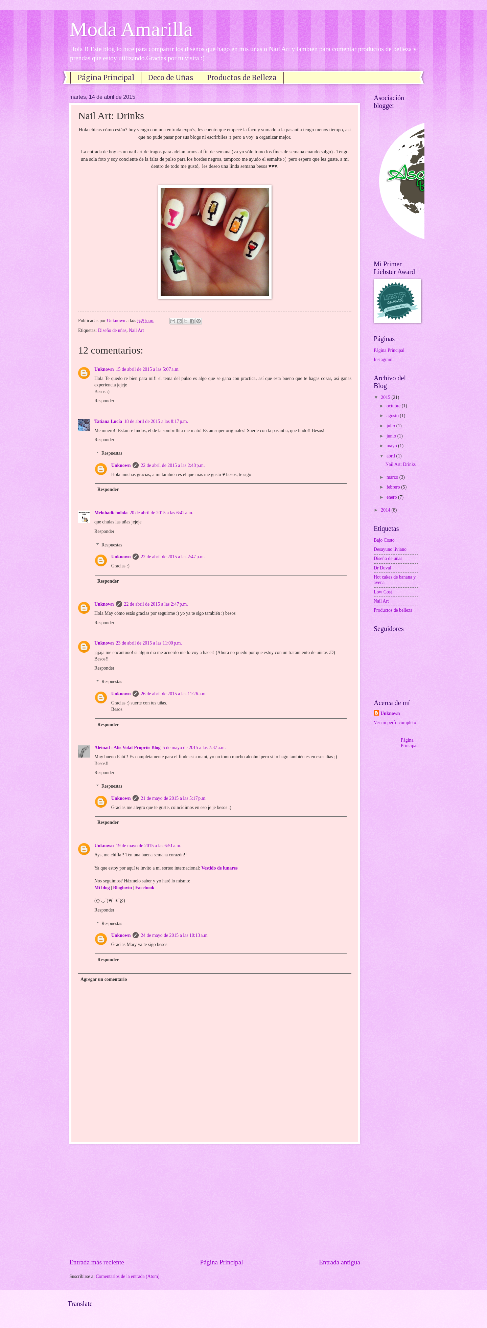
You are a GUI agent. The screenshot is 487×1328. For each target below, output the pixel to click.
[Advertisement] (214, 1200)
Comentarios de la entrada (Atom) (128, 1276)
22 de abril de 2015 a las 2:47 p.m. (173, 556)
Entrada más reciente (96, 1262)
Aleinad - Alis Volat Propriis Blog (127, 747)
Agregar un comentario (103, 979)
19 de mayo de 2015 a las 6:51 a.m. (149, 845)
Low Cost (383, 591)
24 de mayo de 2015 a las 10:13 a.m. (175, 935)
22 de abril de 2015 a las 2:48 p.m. (173, 465)
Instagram (383, 359)
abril (391, 455)
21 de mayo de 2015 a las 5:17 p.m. (173, 798)
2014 (386, 510)
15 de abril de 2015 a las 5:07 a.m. (148, 369)
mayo (392, 445)
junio (392, 435)
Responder (104, 400)
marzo (393, 477)
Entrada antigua (339, 1262)
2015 (386, 397)
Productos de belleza (393, 610)
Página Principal (105, 77)
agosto (393, 415)
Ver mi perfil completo (395, 722)
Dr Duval (382, 567)
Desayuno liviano (390, 549)
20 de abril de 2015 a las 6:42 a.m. (161, 512)
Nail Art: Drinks (400, 464)
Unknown (104, 369)
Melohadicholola (110, 512)
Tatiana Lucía (108, 421)
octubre (394, 405)
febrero (394, 487)
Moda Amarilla (131, 29)
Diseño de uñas (112, 330)
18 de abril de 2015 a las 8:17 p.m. (156, 421)
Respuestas (111, 453)
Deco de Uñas (170, 77)
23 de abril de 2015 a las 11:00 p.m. (149, 643)
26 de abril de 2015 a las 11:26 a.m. (174, 693)
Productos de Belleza (242, 77)
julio (391, 425)
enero (392, 497)
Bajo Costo (384, 540)
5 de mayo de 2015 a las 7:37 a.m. (194, 747)
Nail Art (136, 330)
